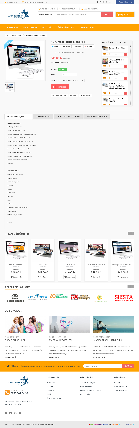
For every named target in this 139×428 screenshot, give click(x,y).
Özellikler (43, 117)
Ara (107, 14)
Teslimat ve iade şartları (88, 382)
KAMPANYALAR (86, 27)
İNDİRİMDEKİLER (66, 27)
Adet (52, 75)
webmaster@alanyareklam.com (34, 2)
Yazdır (73, 95)
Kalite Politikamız (86, 386)
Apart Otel (43, 264)
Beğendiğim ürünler (68, 9)
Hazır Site (54, 80)
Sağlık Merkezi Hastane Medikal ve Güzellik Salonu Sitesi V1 (117, 87)
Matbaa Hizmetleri (60, 340)
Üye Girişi (117, 382)
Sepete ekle (16, 277)
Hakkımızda (51, 382)
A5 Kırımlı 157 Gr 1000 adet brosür (116, 61)
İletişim (49, 394)
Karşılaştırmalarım (89, 9)
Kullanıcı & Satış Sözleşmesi (90, 390)
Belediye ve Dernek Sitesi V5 (116, 100)
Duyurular (50, 390)
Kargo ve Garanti (68, 117)
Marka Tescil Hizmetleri (108, 340)
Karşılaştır (85, 95)
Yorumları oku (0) (68, 52)
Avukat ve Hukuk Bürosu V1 (96, 264)
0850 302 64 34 (11, 2)
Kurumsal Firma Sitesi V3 (117, 49)
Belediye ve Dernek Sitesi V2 (122, 264)
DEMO (10, 222)
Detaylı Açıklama (18, 117)
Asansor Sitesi (69, 264)
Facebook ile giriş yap (125, 2)
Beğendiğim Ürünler (121, 386)
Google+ (77, 46)
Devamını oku (10, 357)
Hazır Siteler (16, 36)
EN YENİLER (48, 27)
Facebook (66, 46)
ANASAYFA (13, 27)
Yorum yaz (80, 52)
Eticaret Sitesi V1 (16, 264)
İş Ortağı (50, 386)
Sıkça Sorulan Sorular (55, 398)
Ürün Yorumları (97, 117)
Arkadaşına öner (59, 95)
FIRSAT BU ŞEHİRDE (15, 340)
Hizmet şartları (85, 394)
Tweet (55, 46)
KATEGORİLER (30, 27)
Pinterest (89, 46)
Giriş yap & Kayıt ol (46, 9)
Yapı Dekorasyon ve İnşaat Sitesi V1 (116, 73)
